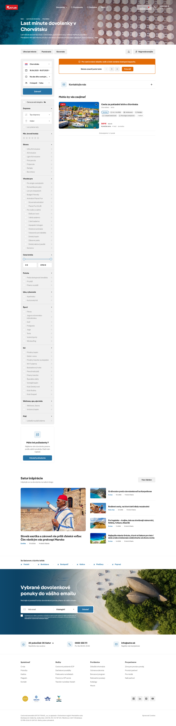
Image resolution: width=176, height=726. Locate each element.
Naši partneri (130, 678)
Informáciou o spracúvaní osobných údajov (36, 618)
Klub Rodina (31, 390)
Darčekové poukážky (63, 670)
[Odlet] (37, 121)
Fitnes (29, 312)
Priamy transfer (32, 375)
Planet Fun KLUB (35, 206)
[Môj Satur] (144, 7)
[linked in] (140, 698)
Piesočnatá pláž (33, 371)
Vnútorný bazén (33, 409)
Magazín (24, 678)
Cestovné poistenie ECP (64, 666)
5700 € (43, 265)
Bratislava (43, 564)
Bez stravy (31, 172)
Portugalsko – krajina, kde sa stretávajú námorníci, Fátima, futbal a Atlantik (131, 521)
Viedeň (25, 564)
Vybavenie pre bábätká (37, 233)
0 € (26, 265)
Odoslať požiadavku (37, 458)
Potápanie (31, 326)
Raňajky (30, 168)
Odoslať (85, 609)
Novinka (105, 112)
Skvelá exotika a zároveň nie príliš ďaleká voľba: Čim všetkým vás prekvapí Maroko (51, 537)
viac (96, 37)
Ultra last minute (29, 52)
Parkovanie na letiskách (64, 674)
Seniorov (30, 248)
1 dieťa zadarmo (34, 217)
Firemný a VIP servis (63, 678)
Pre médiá (129, 674)
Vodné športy (32, 337)
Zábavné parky (34, 240)
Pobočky (24, 670)
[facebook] (133, 698)
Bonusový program (97, 674)
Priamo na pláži (32, 285)
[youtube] (152, 698)
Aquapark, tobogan (36, 225)
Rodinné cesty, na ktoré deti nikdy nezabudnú (128, 506)
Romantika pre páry (34, 187)
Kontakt (23, 682)
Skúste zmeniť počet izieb (91, 69)
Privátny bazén (32, 352)
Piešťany (98, 564)
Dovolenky (61, 7)
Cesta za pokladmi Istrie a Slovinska (119, 104)
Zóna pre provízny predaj (134, 666)
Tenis (29, 333)
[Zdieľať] (128, 51)
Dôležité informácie (97, 666)
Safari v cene (32, 356)
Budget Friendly (33, 194)
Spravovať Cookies (148, 716)
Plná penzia (31, 160)
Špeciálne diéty (33, 379)
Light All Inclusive (33, 156)
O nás (23, 666)
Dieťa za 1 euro (34, 214)
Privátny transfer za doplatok (38, 360)
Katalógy (93, 682)
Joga (29, 329)
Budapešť (62, 564)
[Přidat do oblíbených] (96, 104)
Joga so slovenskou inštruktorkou (34, 316)
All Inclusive (31, 153)
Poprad (116, 564)
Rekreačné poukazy (97, 678)
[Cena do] (37, 259)
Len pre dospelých (34, 191)
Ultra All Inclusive (33, 149)
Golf (28, 322)
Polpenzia (30, 164)
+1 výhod (140, 115)
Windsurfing (31, 341)
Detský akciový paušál (37, 244)
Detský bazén (34, 236)
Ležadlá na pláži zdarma (36, 421)
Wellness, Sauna (33, 405)
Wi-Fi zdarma (32, 364)
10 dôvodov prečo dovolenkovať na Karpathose (130, 491)
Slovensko (60, 52)
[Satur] (12, 7)
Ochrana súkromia (97, 670)
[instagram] (146, 698)
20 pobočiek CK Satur (41, 642)
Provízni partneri (131, 670)
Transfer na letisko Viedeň (65, 682)
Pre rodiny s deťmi (34, 210)
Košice (81, 564)
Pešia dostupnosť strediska (37, 277)
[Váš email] (37, 609)
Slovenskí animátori (36, 202)
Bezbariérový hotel (34, 367)
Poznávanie (46, 52)
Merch (92, 686)
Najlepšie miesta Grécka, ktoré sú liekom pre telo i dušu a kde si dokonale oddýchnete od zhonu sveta (131, 536)
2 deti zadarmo (34, 221)
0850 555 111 (81, 642)
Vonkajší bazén (32, 383)
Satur (104, 7)
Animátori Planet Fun (35, 198)
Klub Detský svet (33, 387)
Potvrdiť (127, 69)
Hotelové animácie (36, 229)
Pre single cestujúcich (35, 183)
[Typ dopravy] (37, 115)
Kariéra (23, 674)
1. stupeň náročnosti (109, 115)
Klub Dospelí (32, 394)
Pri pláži (30, 281)
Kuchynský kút (32, 300)
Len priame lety (33, 127)
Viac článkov (147, 480)
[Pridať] (117, 69)
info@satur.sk (128, 642)
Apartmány (31, 296)
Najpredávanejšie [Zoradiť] (144, 52)
